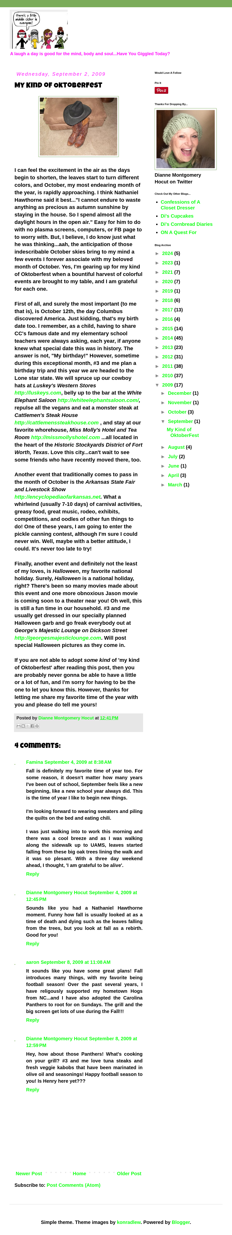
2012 (168, 356)
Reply (32, 874)
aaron (32, 962)
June (174, 466)
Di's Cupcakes (177, 216)
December (180, 393)
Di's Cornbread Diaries (187, 224)
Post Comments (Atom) (73, 1185)
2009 (168, 385)
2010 (168, 375)
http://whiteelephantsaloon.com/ (98, 400)
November (180, 402)
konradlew (129, 1222)
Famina (34, 762)
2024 (168, 253)
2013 (168, 347)
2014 (168, 338)
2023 (168, 262)
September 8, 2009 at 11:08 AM (75, 962)
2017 (168, 309)
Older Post (129, 1173)
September (181, 421)
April (174, 475)
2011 (168, 366)
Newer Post (29, 1173)
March (175, 484)
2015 (168, 328)
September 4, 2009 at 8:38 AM (78, 762)
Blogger (181, 1222)
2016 (168, 319)
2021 (168, 272)
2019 (168, 291)
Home (79, 1173)
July (173, 456)
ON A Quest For (179, 232)
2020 (168, 281)
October (178, 412)
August (177, 447)
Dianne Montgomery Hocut (56, 892)
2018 (168, 300)
